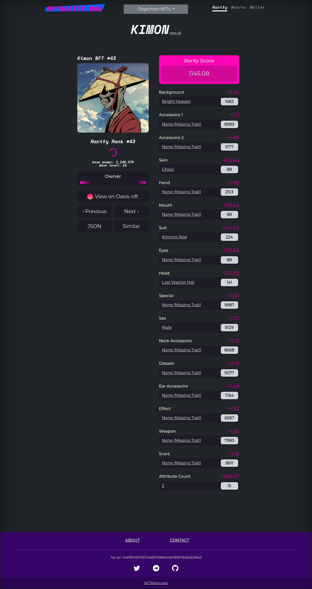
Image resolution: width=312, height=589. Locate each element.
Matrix (238, 7)
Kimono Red (174, 237)
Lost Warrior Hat (178, 282)
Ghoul (168, 169)
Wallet (257, 7)
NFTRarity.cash (156, 583)
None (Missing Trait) (181, 124)
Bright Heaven (176, 101)
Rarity (219, 7)
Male (167, 327)
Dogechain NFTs (154, 9)
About (132, 540)
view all (156, 29)
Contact (179, 540)
